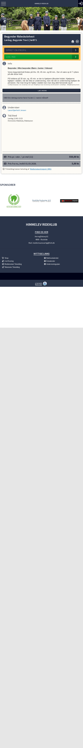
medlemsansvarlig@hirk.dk (44, 243)
